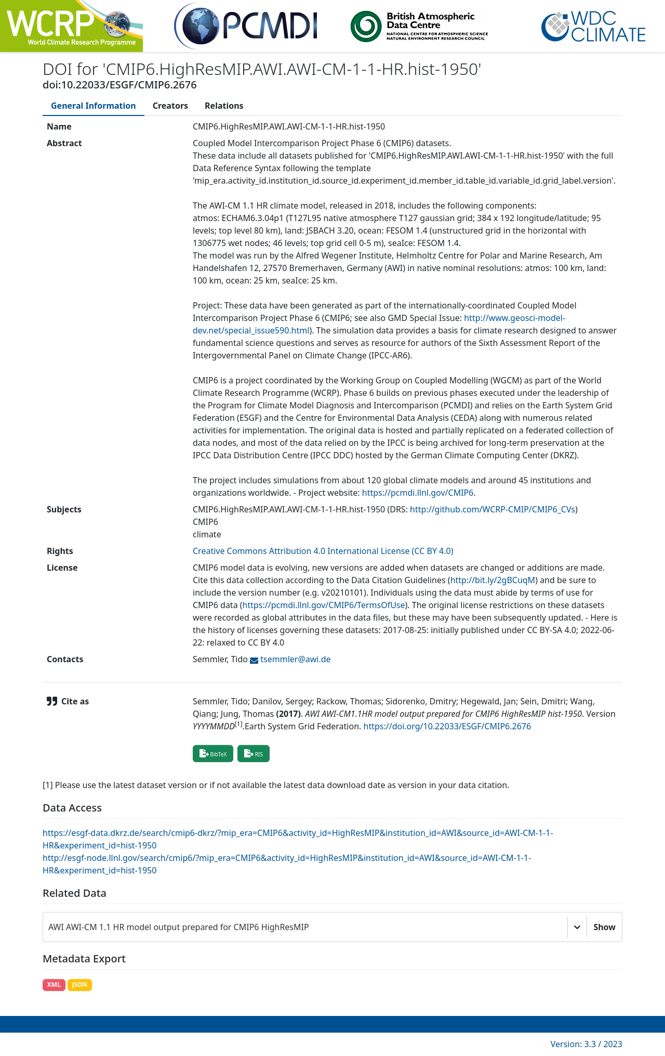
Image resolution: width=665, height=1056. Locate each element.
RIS (253, 753)
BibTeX (213, 753)
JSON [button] (79, 984)
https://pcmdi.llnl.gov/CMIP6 (418, 492)
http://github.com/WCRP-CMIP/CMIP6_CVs (492, 509)
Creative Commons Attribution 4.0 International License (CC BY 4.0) (323, 551)
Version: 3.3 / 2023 (586, 1044)
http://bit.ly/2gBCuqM (493, 580)
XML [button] (54, 984)
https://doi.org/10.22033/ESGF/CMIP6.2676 (447, 726)
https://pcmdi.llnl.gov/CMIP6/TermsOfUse (324, 605)
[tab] (93, 105)
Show (604, 927)
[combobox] (49, 927)
